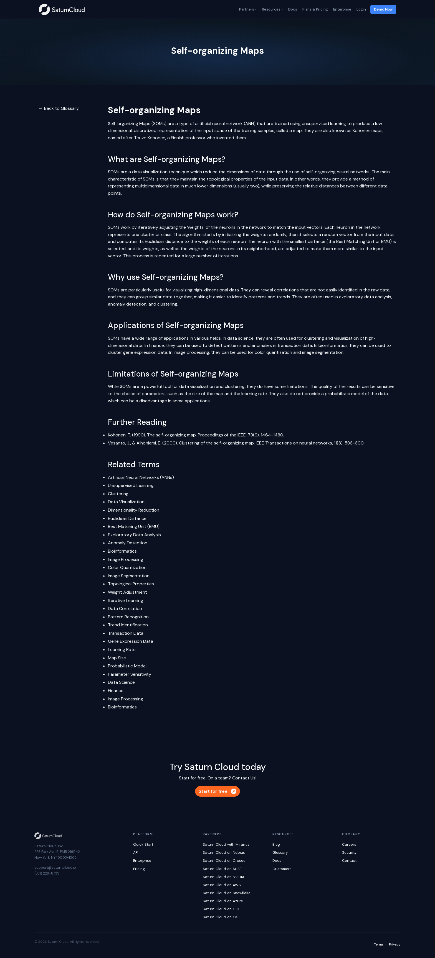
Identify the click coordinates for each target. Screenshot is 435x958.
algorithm (191, 234)
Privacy (395, 944)
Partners (246, 9)
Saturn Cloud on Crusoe (224, 860)
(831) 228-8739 (46, 873)
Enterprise (341, 9)
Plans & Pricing (315, 9)
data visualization (150, 172)
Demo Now (383, 9)
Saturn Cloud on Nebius (224, 852)
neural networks (353, 172)
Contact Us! (244, 778)
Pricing (139, 868)
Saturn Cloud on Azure (223, 901)
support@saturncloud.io (55, 867)
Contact (349, 860)
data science (240, 338)
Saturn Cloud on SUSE (222, 868)
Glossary (280, 852)
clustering (167, 304)
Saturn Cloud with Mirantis (226, 844)
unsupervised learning (324, 123)
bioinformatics (333, 345)
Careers (349, 844)
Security (349, 852)
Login (361, 9)
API (135, 852)
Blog (276, 844)
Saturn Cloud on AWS (222, 885)
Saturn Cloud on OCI (221, 917)
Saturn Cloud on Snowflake (227, 893)
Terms (379, 944)
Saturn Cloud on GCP (221, 909)
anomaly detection (127, 304)
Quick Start (143, 844)
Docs (292, 9)
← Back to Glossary (59, 108)
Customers (282, 868)
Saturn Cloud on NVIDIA (223, 877)
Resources (270, 9)
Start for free (217, 791)
